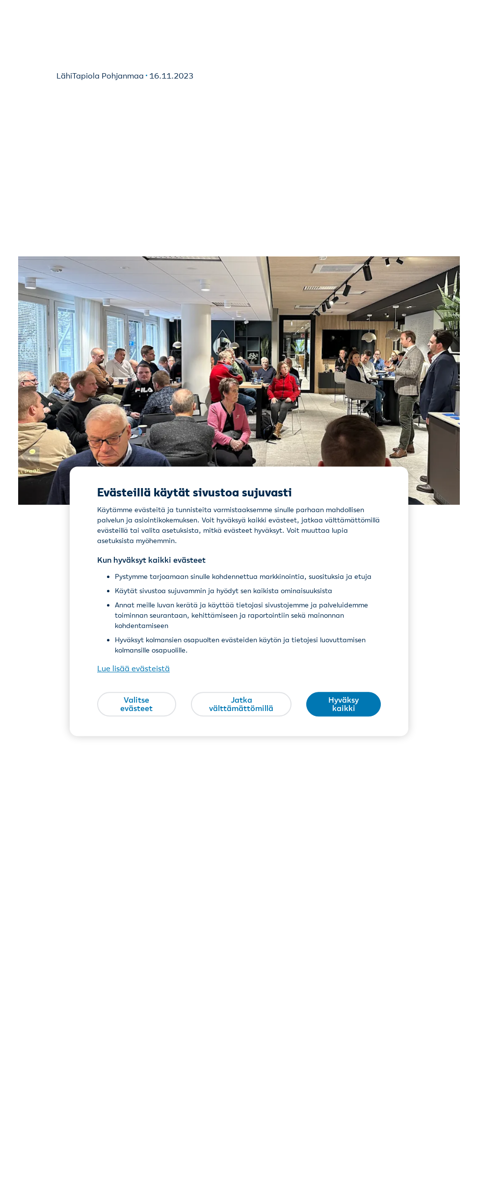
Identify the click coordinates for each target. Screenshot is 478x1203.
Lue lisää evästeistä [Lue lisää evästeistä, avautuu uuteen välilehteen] (133, 669)
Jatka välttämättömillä (241, 704)
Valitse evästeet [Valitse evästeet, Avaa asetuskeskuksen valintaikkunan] (136, 704)
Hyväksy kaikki (343, 704)
